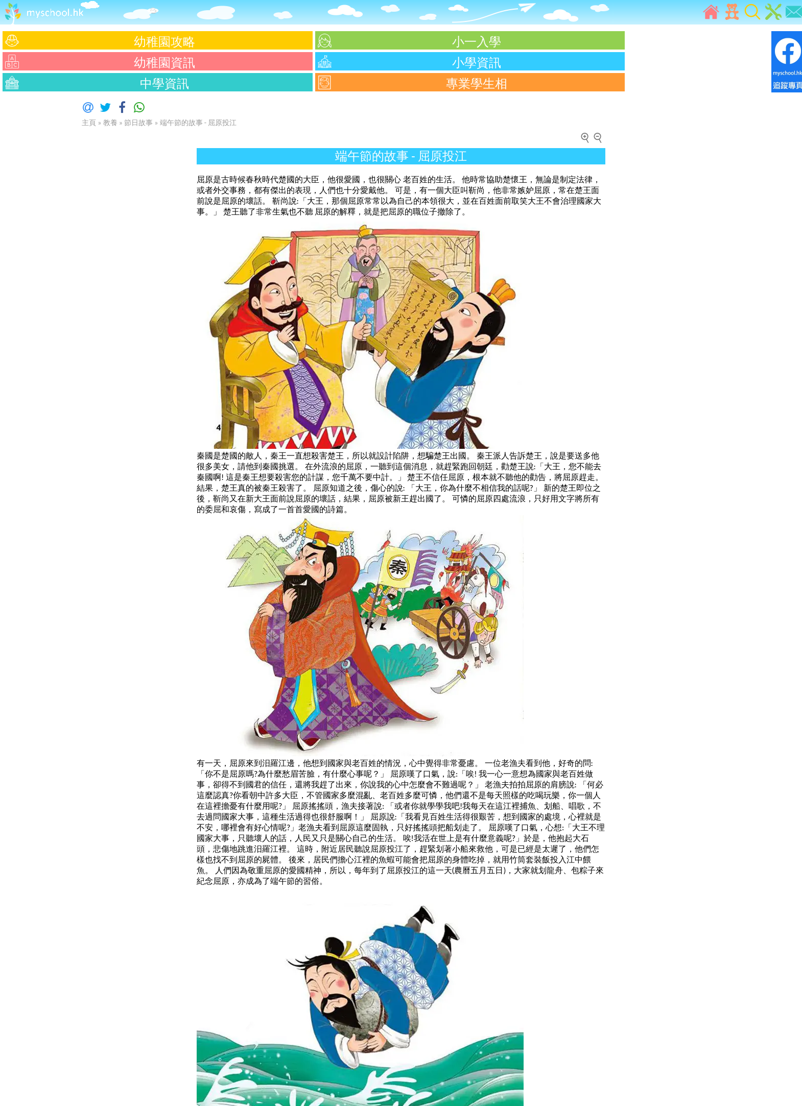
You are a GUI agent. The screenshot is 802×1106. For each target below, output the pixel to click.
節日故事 (138, 122)
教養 (110, 122)
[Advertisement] (30, 247)
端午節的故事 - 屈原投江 (198, 122)
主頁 (89, 122)
